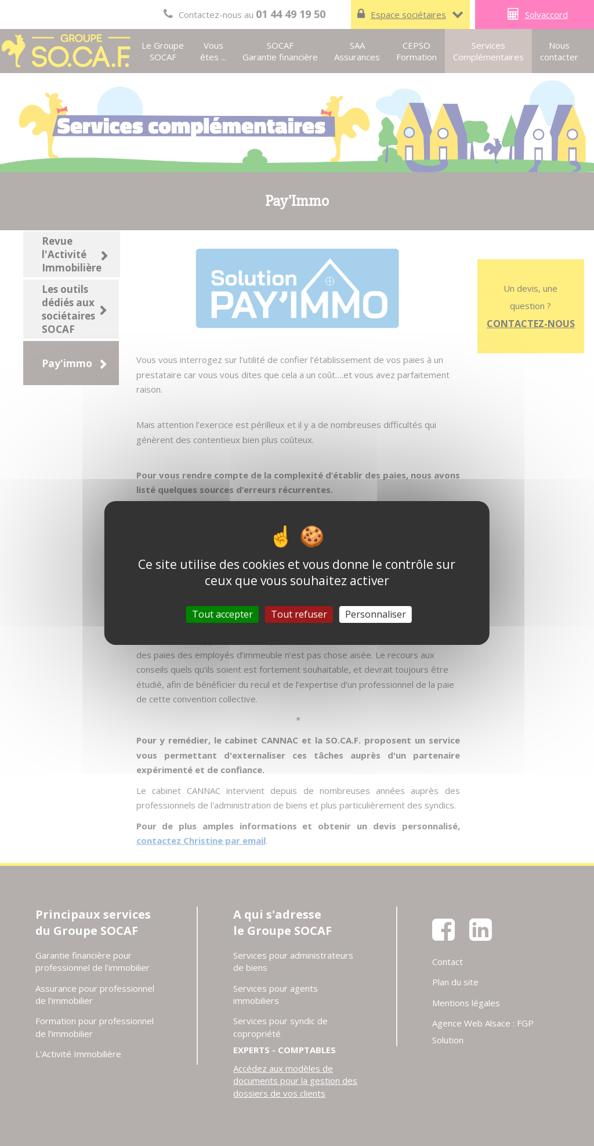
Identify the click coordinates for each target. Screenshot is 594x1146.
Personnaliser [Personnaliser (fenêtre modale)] (375, 614)
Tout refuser (299, 614)
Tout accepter (222, 614)
